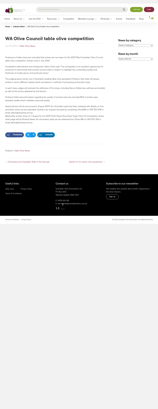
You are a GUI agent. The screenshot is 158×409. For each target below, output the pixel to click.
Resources (53, 15)
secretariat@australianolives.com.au (72, 200)
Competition (68, 16)
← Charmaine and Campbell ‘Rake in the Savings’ (27, 159)
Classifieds (130, 16)
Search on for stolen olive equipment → (87, 159)
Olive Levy (9, 186)
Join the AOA (36, 15)
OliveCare (106, 15)
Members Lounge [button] (87, 15)
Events (119, 16)
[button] (57, 204)
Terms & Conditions (13, 190)
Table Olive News (27, 43)
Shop (141, 16)
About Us (19, 15)
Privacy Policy (26, 186)
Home (7, 16)
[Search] (82, 6)
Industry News (19, 23)
